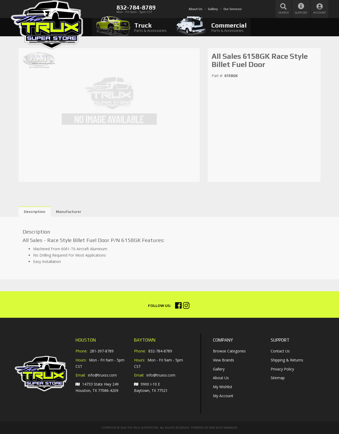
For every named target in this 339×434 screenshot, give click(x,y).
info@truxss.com (102, 375)
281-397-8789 (102, 351)
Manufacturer (68, 211)
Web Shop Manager (223, 427)
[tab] (131, 27)
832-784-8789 (160, 351)
